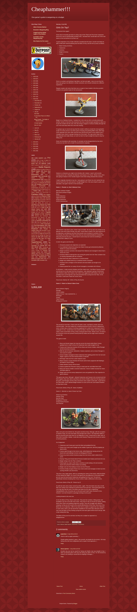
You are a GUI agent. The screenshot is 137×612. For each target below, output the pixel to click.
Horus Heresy (41, 206)
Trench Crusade (35, 250)
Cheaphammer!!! (50, 9)
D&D (42, 181)
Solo (39, 237)
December (37, 100)
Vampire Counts (35, 252)
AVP (48, 161)
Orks (32, 222)
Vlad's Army (41, 253)
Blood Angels (35, 171)
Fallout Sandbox (45, 190)
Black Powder (46, 169)
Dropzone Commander (38, 186)
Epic (49, 189)
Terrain (42, 245)
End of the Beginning (42, 189)
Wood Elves (40, 258)
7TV (48, 158)
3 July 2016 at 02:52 (75, 548)
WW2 (48, 258)
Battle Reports (68, 524)
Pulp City (36, 227)
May (36, 130)
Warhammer (42, 257)
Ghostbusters (37, 199)
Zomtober (42, 260)
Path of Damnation (45, 223)
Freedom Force (38, 198)
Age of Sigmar (45, 160)
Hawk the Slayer (36, 202)
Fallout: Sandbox (35, 192)
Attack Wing (41, 161)
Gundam (47, 201)
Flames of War (46, 196)
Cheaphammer (35, 179)
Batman (62, 524)
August (36, 109)
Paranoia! (37, 223)
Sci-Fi (46, 233)
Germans (48, 198)
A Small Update (38, 123)
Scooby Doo (34, 235)
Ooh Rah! (36, 113)
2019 (34, 92)
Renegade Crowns (46, 230)
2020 (34, 89)
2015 (34, 142)
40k (32, 158)
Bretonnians (35, 174)
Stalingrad (33, 238)
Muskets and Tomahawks (41, 215)
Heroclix (46, 202)
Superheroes (75, 524)
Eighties (33, 189)
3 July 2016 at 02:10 (72, 534)
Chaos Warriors (37, 177)
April (36, 132)
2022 (34, 85)
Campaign (34, 176)
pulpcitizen (64, 534)
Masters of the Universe (42, 214)
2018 (34, 94)
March (36, 134)
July (36, 111)
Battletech (38, 169)
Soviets (46, 237)
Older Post (102, 586)
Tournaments (81, 524)
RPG (37, 233)
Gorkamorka (34, 201)
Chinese (37, 181)
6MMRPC (41, 158)
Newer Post (60, 586)
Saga (41, 233)
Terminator (34, 245)
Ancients (33, 162)
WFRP (33, 258)
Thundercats (45, 247)
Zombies (34, 260)
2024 (34, 81)
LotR (45, 209)
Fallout (35, 190)
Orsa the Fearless (41, 222)
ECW (48, 187)
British (46, 174)
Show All (48, 43)
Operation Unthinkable (42, 220)
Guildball (42, 201)
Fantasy (34, 194)
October (37, 105)
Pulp (49, 225)
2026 (34, 76)
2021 (34, 87)
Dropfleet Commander (42, 184)
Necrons (43, 217)
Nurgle (39, 219)
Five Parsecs (37, 196)
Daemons (48, 181)
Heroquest (34, 204)
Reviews (35, 232)
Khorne (38, 207)
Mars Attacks (41, 212)
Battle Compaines (35, 165)
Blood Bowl (47, 171)
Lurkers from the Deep (37, 210)
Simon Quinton (65, 548)
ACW (38, 160)
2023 (34, 83)
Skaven (33, 237)
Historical (42, 204)
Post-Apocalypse (39, 225)
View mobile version (81, 589)
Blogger (75, 603)
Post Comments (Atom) (69, 593)
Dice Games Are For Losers (40, 41)
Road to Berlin (43, 232)
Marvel (48, 212)
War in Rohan (40, 255)
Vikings (33, 253)
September (37, 107)
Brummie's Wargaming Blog (41, 30)
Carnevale (44, 176)
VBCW (45, 252)
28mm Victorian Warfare (39, 27)
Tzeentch (45, 250)
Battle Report (34, 167)
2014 (34, 144)
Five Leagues (46, 194)
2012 (34, 148)
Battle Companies (45, 165)
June (36, 128)
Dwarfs (42, 187)
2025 (34, 78)
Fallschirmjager (45, 192)
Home (81, 586)
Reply (62, 543)
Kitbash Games (35, 209)
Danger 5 (36, 182)
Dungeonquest (34, 187)
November (37, 103)
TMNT (33, 249)
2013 (34, 146)
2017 (34, 96)
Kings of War (44, 207)
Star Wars (41, 238)
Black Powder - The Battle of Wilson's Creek (41, 120)
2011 (34, 150)
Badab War (34, 163)
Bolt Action (40, 173)
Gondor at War (45, 199)
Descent (42, 182)
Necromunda (34, 217)
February (37, 137)
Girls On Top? (37, 125)
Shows (47, 235)
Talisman (46, 243)
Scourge (41, 235)
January (37, 139)
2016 (34, 98)
